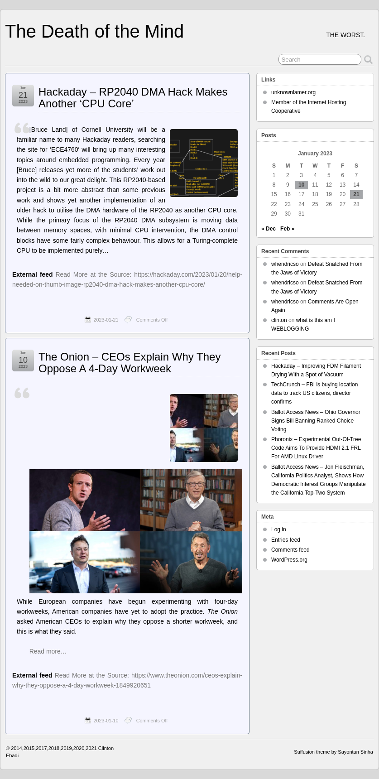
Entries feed (285, 540)
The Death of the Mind (94, 31)
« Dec (268, 229)
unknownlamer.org (293, 92)
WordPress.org (289, 560)
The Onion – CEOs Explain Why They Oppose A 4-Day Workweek (129, 363)
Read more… (48, 651)
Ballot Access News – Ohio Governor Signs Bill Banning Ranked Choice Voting (315, 421)
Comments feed (290, 550)
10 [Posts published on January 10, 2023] (301, 185)
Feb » (287, 229)
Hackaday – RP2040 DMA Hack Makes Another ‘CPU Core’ (133, 98)
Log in (278, 529)
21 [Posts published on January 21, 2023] (356, 194)
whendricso (285, 264)
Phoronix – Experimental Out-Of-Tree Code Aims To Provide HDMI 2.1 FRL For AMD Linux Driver (316, 448)
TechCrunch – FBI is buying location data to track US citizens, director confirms (314, 393)
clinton (279, 320)
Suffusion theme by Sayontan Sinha (333, 752)
